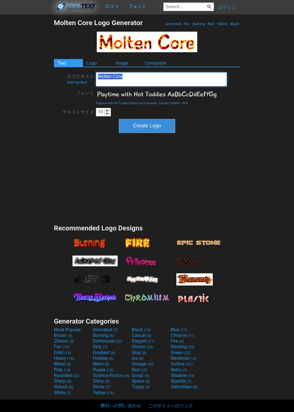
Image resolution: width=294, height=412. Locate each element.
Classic (64, 341)
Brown (63, 335)
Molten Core (161, 79)
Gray (139, 352)
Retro (179, 369)
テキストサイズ (78, 112)
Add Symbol (77, 82)
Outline (182, 364)
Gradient (104, 352)
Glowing (183, 346)
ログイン (227, 7)
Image (122, 63)
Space (141, 381)
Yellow (222, 24)
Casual (141, 335)
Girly (100, 346)
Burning (199, 24)
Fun (61, 346)
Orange (143, 364)
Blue (179, 329)
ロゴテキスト (80, 79)
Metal (62, 364)
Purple (103, 369)
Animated (173, 24)
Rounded (67, 375)
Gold (62, 352)
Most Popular (67, 329)
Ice (137, 358)
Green (180, 352)
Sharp (62, 381)
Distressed (107, 341)
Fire (187, 24)
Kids (185, 103)
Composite (156, 63)
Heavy (64, 358)
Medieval (184, 358)
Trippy (141, 386)
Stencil (63, 386)
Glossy (142, 346)
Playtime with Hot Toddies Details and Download (126, 103)
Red (211, 24)
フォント (85, 93)
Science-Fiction (111, 375)
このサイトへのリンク (170, 405)
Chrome (182, 335)
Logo (92, 63)
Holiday (103, 358)
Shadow (183, 375)
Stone (101, 386)
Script (140, 375)
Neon (101, 364)
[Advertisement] (26, 103)
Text (62, 63)
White (62, 392)
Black (234, 24)
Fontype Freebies (169, 103)
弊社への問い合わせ (121, 405)
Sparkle (181, 381)
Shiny (101, 381)
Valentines (184, 386)
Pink (62, 369)
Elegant (143, 341)
